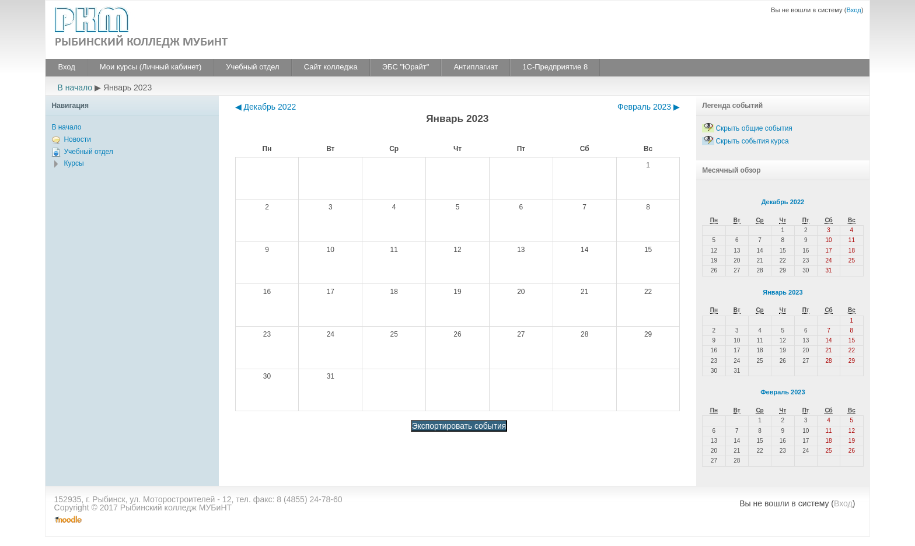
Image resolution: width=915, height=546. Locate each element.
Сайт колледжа (331, 66)
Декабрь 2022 (783, 201)
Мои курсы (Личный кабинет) (150, 66)
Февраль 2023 (782, 392)
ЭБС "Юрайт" (405, 66)
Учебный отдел (252, 66)
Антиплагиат (475, 66)
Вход (853, 9)
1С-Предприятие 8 (555, 66)
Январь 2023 (782, 292)
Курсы (73, 163)
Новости (77, 139)
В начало (74, 87)
